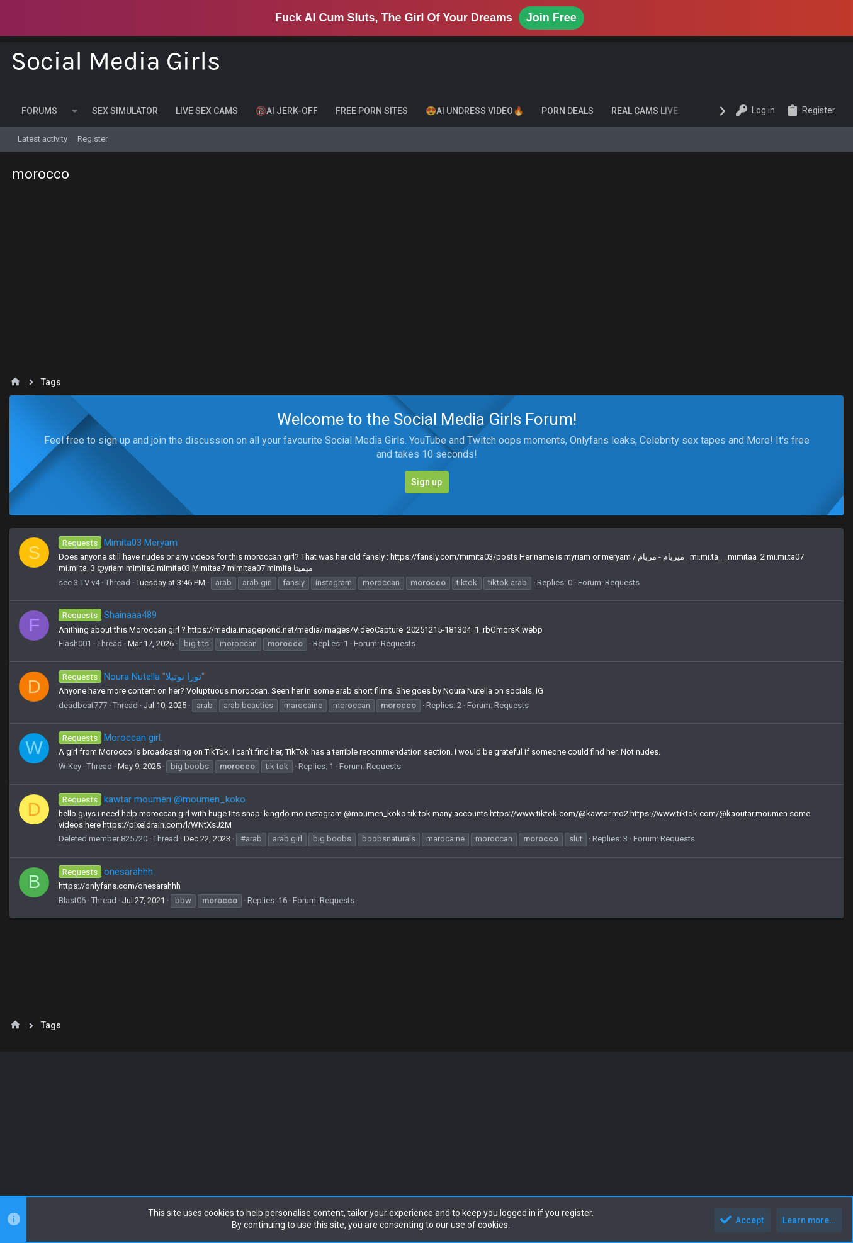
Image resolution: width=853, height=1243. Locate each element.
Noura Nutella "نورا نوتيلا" (134, 676)
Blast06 (75, 900)
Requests (625, 582)
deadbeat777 (86, 705)
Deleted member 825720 (106, 838)
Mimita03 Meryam (121, 542)
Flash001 (78, 643)
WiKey (73, 766)
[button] (74, 110)
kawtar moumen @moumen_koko (155, 799)
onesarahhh (108, 871)
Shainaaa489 (110, 615)
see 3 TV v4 (82, 582)
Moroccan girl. (113, 737)
